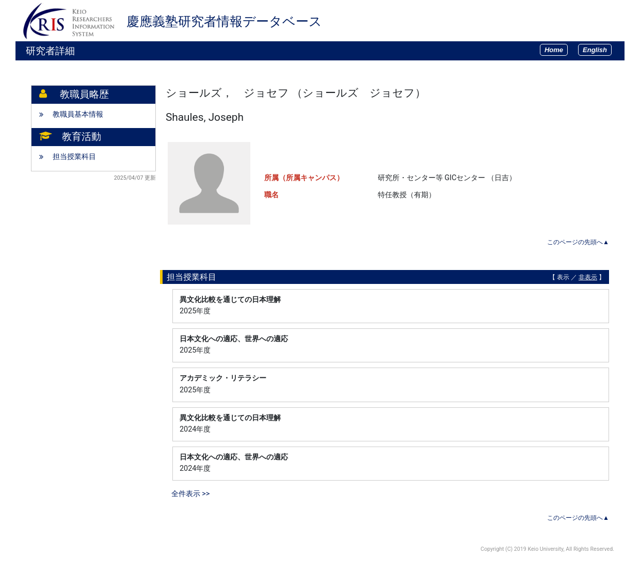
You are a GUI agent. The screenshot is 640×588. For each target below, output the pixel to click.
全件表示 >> (190, 493)
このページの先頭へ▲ (578, 242)
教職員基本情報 (78, 114)
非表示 (588, 277)
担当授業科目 (74, 156)
